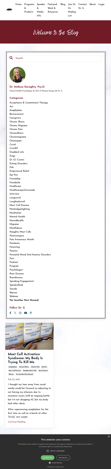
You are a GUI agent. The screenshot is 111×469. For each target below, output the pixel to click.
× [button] (109, 437)
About (92, 4)
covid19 (14, 148)
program (14, 266)
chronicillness (16, 133)
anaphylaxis (13, 369)
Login (101, 4)
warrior (11, 377)
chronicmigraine (18, 137)
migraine (14, 224)
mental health (17, 217)
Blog (62, 4)
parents (14, 251)
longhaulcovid (17, 201)
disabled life (17, 152)
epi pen (44, 369)
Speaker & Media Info (40, 10)
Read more (68, 447)
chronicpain (16, 141)
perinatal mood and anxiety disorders (30, 255)
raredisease (16, 277)
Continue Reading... (17, 424)
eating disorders (19, 163)
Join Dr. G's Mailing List (72, 10)
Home (17, 4)
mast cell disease (15, 373)
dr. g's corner (17, 160)
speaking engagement (22, 281)
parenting (15, 247)
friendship (15, 179)
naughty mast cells (29, 373)
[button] (55, 462)
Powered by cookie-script (55, 467)
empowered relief (19, 171)
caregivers (15, 118)
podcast (14, 262)
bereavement (17, 114)
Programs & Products (28, 8)
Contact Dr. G (82, 6)
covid (13, 144)
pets (12, 258)
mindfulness (16, 228)
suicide (13, 289)
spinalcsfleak (16, 285)
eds (12, 167)
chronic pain (35, 369)
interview (14, 194)
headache (15, 182)
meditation (15, 213)
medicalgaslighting (20, 209)
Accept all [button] (47, 458)
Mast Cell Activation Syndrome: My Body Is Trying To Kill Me (29, 359)
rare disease (43, 373)
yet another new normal (24, 377)
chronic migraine (18, 126)
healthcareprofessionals (22, 190)
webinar (14, 296)
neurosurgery (17, 236)
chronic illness (24, 369)
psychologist (16, 270)
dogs (12, 156)
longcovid (15, 198)
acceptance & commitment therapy (29, 103)
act (11, 107)
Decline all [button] (63, 458)
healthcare (15, 186)
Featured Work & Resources (52, 8)
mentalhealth (17, 220)
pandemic (15, 243)
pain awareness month (22, 239)
